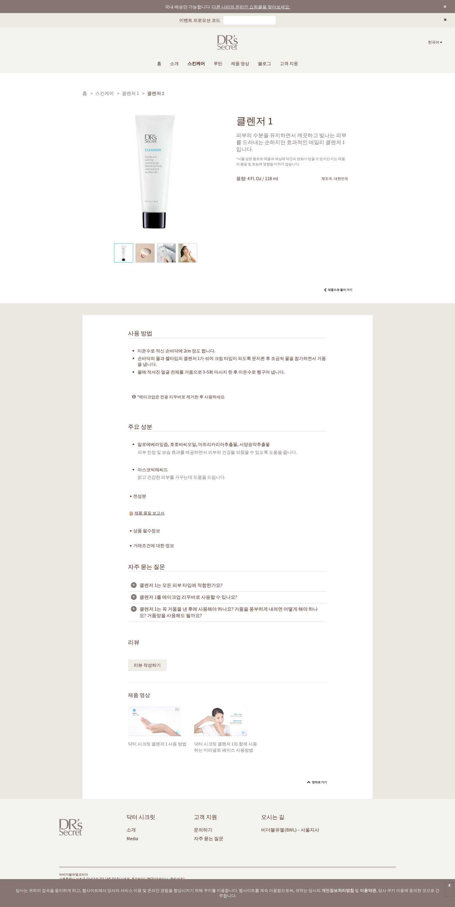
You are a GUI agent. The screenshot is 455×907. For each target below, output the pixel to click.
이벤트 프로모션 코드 (199, 20)
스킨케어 (196, 63)
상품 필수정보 (146, 530)
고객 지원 (289, 63)
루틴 (218, 63)
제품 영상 (240, 63)
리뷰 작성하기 (147, 665)
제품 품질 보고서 (149, 513)
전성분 (140, 496)
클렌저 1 (130, 93)
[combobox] (435, 42)
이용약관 (368, 890)
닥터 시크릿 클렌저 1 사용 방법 (157, 744)
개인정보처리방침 (338, 890)
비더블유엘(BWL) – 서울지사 (290, 830)
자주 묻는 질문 (208, 838)
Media (132, 838)
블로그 (264, 63)
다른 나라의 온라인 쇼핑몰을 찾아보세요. (251, 7)
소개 (174, 63)
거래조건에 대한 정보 (153, 545)
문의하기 (203, 830)
